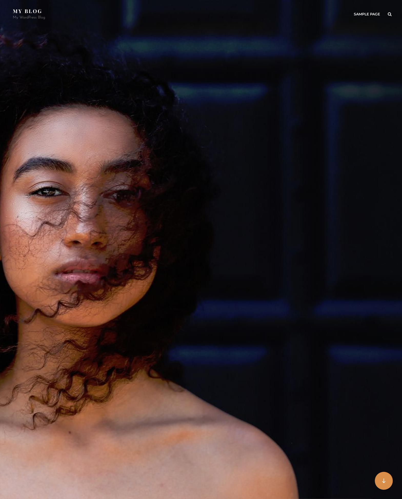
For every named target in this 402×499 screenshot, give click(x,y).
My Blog (27, 10)
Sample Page (367, 14)
